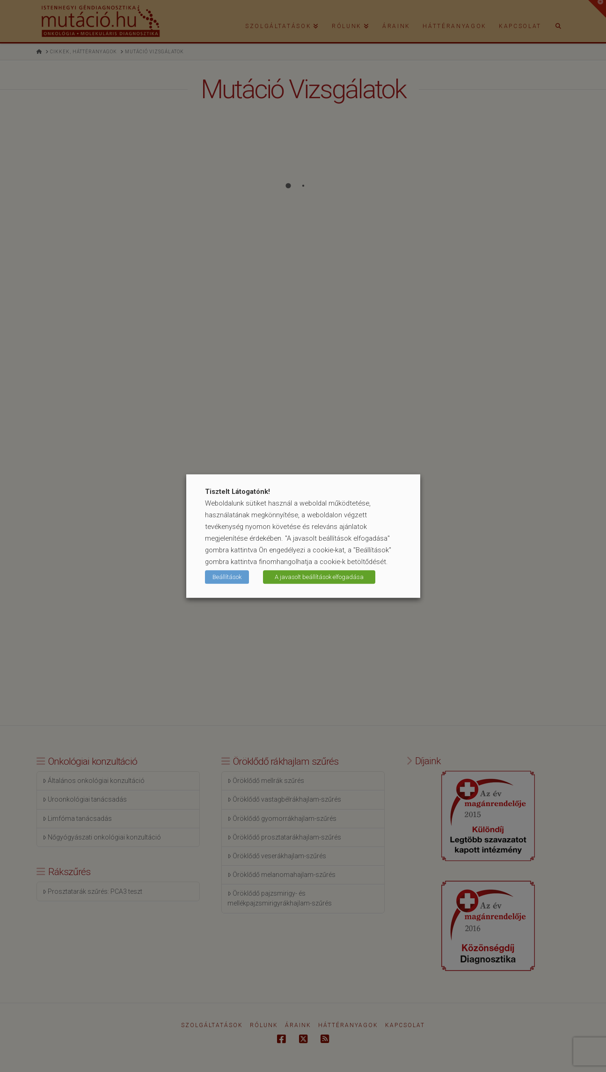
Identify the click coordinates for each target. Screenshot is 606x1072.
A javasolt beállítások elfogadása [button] (319, 576)
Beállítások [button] (226, 576)
